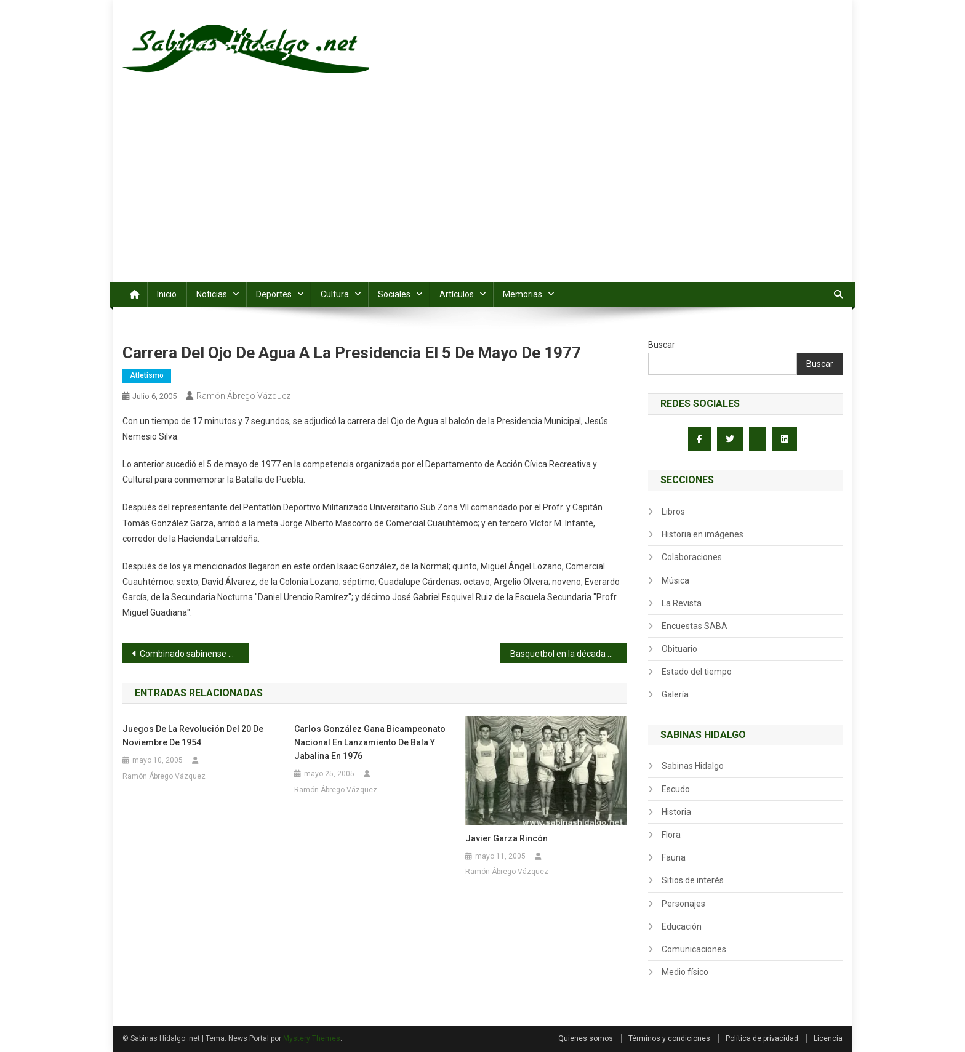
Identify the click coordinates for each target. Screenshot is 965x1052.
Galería (675, 694)
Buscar (661, 345)
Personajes (683, 904)
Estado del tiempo (697, 672)
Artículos (456, 294)
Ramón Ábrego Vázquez (243, 396)
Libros (673, 511)
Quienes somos (585, 1038)
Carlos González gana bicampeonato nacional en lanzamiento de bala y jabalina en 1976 (370, 742)
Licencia (828, 1038)
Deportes (274, 294)
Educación (682, 926)
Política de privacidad (762, 1038)
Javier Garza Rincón (506, 838)
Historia (676, 812)
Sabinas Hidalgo (693, 766)
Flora (671, 835)
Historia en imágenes (702, 534)
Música (675, 580)
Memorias (522, 294)
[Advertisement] (482, 189)
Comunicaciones (694, 949)
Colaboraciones (692, 557)
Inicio (167, 294)
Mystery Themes (311, 1038)
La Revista (682, 603)
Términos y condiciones (669, 1038)
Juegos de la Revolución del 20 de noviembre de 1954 (192, 735)
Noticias (211, 294)
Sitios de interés (693, 880)
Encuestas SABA (694, 626)
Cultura (335, 294)
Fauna (674, 857)
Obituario (679, 649)
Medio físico (685, 972)
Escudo (676, 789)
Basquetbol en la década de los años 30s (568, 654)
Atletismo (147, 375)
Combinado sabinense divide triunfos (194, 654)
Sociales (394, 294)
